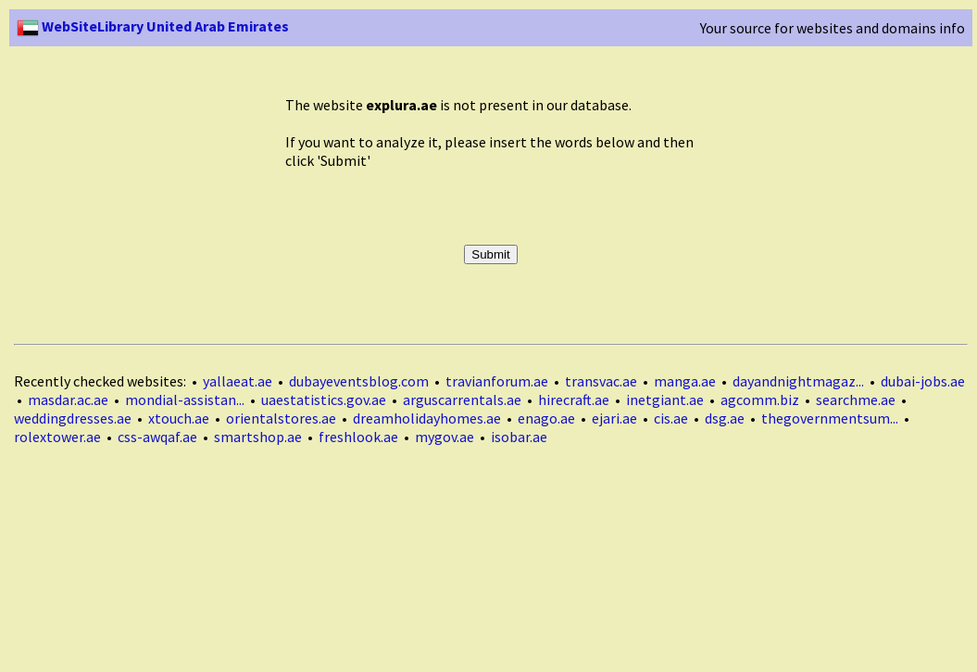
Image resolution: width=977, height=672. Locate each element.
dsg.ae (725, 418)
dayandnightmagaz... (798, 381)
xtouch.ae (178, 418)
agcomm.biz (759, 399)
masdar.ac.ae (68, 399)
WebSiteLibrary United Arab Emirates (153, 26)
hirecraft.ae (573, 399)
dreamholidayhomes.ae (427, 418)
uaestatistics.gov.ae (323, 399)
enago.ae (546, 418)
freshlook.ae (358, 436)
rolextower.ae (57, 436)
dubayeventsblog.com (359, 381)
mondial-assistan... (184, 399)
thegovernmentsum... (829, 418)
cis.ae (671, 418)
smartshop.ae (258, 436)
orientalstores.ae (281, 418)
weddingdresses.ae (73, 418)
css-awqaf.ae (157, 436)
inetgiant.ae (665, 399)
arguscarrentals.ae (462, 399)
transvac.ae (601, 381)
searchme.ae (856, 399)
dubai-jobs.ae (923, 381)
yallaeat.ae (237, 381)
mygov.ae (444, 436)
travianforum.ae (496, 381)
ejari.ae (614, 418)
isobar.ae (519, 436)
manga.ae (685, 381)
